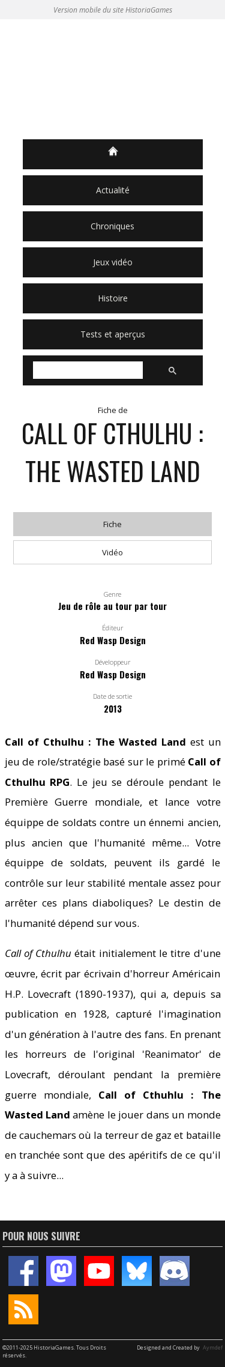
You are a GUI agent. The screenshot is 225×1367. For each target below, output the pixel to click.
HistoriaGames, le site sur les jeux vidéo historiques (113, 79)
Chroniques (112, 226)
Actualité (113, 190)
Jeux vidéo (113, 262)
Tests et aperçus (112, 334)
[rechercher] (86, 370)
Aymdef (213, 1347)
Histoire (113, 298)
